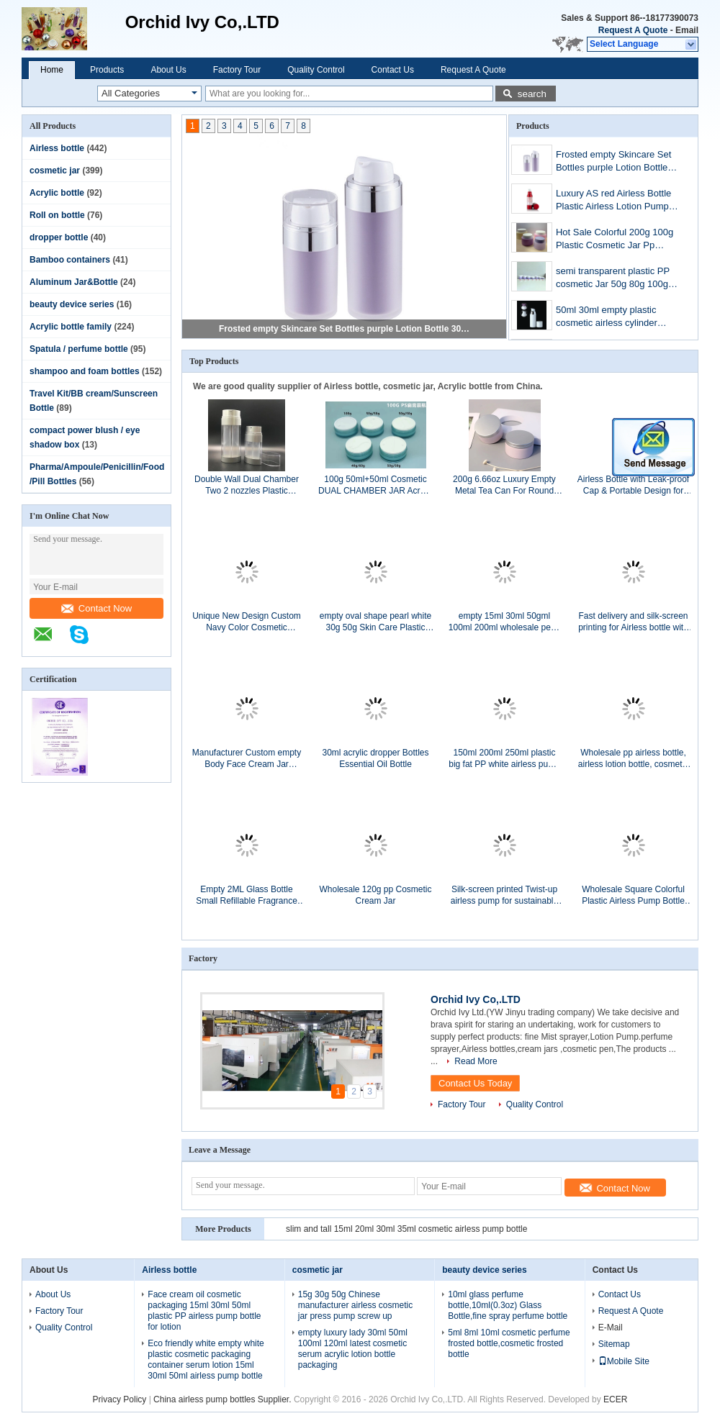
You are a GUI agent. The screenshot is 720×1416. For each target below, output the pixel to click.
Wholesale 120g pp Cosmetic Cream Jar (375, 895)
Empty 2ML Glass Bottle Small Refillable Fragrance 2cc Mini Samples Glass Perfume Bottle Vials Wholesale (246, 895)
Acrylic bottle (57, 193)
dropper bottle (59, 237)
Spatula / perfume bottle (79, 349)
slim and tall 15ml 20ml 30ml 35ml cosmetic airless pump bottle (406, 1229)
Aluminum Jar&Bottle (74, 282)
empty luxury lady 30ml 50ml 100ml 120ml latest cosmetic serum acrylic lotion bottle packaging (353, 1349)
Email (686, 30)
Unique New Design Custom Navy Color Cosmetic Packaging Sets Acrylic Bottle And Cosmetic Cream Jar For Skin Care (246, 622)
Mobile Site (623, 1361)
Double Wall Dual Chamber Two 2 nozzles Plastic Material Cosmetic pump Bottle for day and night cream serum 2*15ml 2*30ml (246, 485)
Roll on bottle (57, 215)
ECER (615, 1399)
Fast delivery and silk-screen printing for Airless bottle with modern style (633, 622)
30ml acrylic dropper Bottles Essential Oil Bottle (375, 758)
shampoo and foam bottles (85, 371)
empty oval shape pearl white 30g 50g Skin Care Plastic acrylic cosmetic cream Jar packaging (375, 622)
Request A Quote (632, 30)
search (532, 93)
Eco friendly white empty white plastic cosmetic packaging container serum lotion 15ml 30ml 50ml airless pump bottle (206, 1359)
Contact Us (393, 70)
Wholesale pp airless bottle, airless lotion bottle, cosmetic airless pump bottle (633, 759)
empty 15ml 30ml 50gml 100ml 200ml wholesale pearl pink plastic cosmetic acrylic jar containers (504, 622)
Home (51, 70)
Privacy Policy (120, 1399)
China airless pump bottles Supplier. (223, 1399)
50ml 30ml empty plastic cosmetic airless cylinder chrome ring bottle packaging (616, 317)
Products (107, 70)
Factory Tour (237, 70)
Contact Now (96, 608)
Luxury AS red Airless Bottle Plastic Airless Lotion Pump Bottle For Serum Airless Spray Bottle (613, 201)
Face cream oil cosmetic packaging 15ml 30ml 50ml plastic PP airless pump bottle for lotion (204, 1310)
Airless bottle (57, 148)
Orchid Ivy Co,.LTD (476, 999)
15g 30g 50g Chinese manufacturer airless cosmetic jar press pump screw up (355, 1305)
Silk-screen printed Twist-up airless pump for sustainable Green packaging (504, 895)
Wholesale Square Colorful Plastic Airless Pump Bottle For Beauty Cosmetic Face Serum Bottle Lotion (633, 895)
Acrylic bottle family (71, 327)
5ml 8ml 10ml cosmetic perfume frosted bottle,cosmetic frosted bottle (509, 1343)
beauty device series (72, 304)
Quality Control (315, 70)
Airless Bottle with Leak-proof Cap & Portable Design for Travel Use (633, 485)
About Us (168, 70)
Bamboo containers (70, 260)
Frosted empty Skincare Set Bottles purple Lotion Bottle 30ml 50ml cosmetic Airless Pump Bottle (345, 329)
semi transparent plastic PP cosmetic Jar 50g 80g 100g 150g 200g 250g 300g (613, 279)
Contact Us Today (475, 1083)
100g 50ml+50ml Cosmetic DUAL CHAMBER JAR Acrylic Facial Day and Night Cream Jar (375, 485)
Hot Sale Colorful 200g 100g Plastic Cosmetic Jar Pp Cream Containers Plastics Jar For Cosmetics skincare (614, 240)
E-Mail (610, 1327)
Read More (475, 1061)
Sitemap (614, 1344)
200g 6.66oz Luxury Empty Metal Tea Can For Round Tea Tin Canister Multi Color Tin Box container (504, 485)
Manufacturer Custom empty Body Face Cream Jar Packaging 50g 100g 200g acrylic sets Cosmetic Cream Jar (246, 759)
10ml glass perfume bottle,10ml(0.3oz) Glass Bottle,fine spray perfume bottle (507, 1305)
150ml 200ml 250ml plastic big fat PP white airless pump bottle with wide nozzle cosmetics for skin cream (504, 759)
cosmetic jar (55, 170)
